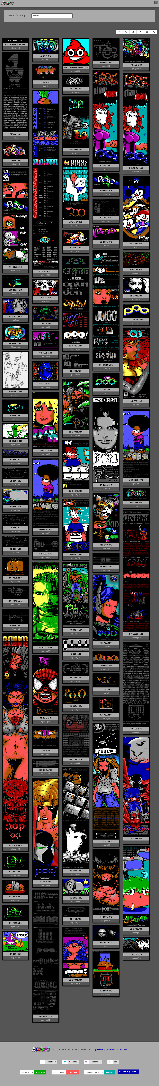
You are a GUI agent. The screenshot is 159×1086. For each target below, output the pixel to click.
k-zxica (136, 323)
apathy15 (75, 251)
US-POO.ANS (45, 82)
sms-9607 (45, 454)
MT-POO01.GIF (15, 392)
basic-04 (15, 485)
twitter (73, 1062)
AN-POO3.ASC (46, 554)
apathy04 (75, 658)
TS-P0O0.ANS (106, 485)
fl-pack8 (106, 647)
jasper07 (136, 69)
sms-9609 (45, 357)
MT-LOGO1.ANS (136, 634)
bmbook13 (15, 164)
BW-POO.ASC (15, 460)
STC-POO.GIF (46, 384)
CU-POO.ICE (136, 401)
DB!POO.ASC (75, 371)
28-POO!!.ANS (76, 980)
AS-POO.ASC (106, 218)
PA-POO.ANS (45, 882)
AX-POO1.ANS (15, 897)
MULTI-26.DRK (136, 168)
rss (115, 1062)
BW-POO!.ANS (76, 554)
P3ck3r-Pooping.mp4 (15, 44)
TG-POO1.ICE (136, 244)
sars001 (106, 66)
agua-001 (136, 484)
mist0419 (15, 48)
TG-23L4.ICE (15, 267)
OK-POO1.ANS (46, 353)
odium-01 (45, 774)
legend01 (136, 958)
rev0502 (46, 60)
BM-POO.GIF (15, 954)
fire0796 (75, 436)
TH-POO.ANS (106, 643)
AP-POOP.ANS (106, 991)
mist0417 (75, 71)
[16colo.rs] (7, 3)
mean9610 (15, 294)
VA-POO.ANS (45, 751)
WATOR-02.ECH (76, 222)
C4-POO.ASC (15, 481)
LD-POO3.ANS (15, 316)
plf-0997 (45, 275)
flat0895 (106, 946)
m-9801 (75, 92)
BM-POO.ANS (136, 65)
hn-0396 (15, 553)
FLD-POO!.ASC (76, 759)
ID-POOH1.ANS (76, 432)
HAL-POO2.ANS (15, 343)
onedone (136, 300)
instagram (96, 1062)
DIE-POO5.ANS (136, 320)
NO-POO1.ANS (15, 578)
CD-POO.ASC (136, 729)
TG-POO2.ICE (106, 191)
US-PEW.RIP (45, 323)
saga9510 (106, 921)
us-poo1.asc (106, 62)
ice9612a (136, 247)
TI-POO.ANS (106, 841)
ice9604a (136, 506)
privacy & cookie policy (111, 1049)
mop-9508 (75, 984)
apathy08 (75, 495)
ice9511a (136, 842)
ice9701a (15, 271)
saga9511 (75, 875)
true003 (15, 138)
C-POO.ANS (76, 654)
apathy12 (15, 395)
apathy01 (15, 900)
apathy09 (15, 445)
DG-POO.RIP (15, 507)
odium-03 (15, 605)
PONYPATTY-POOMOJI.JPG (76, 68)
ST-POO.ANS (106, 390)
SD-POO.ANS (106, 715)
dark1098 (136, 172)
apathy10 (106, 489)
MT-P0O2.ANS (15, 872)
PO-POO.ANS (15, 160)
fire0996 (15, 347)
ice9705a (75, 153)
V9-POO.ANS (45, 56)
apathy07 (75, 558)
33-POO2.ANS (46, 450)
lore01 (106, 169)
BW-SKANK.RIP (15, 441)
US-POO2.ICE (136, 839)
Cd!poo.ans (15, 134)
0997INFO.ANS (45, 271)
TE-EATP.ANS (76, 898)
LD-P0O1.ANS (15, 845)
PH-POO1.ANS (106, 917)
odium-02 (15, 849)
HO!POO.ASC (15, 625)
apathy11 (45, 388)
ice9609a (136, 405)
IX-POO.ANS (106, 689)
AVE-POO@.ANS (15, 290)
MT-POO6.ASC (106, 567)
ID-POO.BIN (136, 954)
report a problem (128, 1072)
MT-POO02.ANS (45, 529)
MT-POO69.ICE (76, 150)
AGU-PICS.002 (136, 480)
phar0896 (75, 375)
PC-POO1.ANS (76, 630)
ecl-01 (15, 419)
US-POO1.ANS (106, 242)
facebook (51, 1062)
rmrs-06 (106, 221)
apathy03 (75, 763)
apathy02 (136, 933)
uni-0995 (15, 875)
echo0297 (75, 226)
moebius (110, 1072)
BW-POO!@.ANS (76, 491)
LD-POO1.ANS (136, 296)
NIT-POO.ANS (106, 545)
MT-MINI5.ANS (106, 365)
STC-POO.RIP (136, 270)
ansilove (40, 1072)
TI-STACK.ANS (76, 346)
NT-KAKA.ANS (76, 871)
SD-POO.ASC (75, 919)
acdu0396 (15, 510)
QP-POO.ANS (75, 89)
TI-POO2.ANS (76, 706)
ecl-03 (106, 393)
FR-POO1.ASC (15, 601)
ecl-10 (106, 246)
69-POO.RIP (106, 943)
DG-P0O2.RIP (76, 248)
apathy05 (106, 719)
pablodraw (72, 1072)
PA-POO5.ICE (136, 503)
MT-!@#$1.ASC (45, 1016)
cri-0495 (106, 995)
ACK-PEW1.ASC (45, 770)
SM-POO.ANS (15, 415)
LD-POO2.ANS (46, 298)
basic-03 (15, 531)
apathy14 (45, 327)
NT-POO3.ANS (46, 647)
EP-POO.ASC (75, 678)
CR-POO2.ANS (106, 666)
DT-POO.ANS (45, 718)
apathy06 (45, 558)
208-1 (46, 86)
